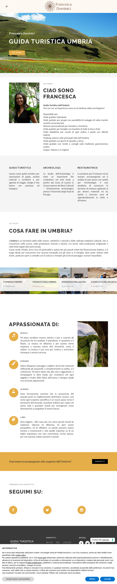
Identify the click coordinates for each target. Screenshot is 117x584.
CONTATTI (100, 461)
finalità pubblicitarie (34, 563)
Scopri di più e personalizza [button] (18, 579)
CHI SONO (17, 52)
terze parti (42, 558)
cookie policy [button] (20, 555)
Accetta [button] (107, 579)
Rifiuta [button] (92, 579)
